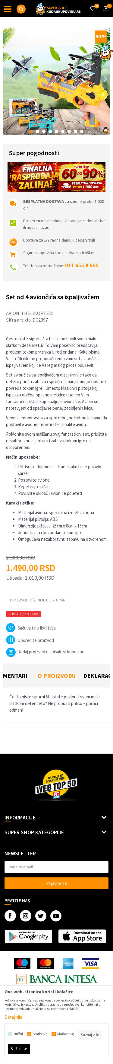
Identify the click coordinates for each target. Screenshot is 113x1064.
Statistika (40, 1034)
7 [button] (69, 131)
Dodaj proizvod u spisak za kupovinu (45, 652)
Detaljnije (13, 1017)
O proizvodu (57, 675)
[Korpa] (105, 14)
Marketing (65, 1034)
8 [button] (75, 131)
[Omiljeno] (92, 5)
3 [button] (44, 131)
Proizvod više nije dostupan (37, 600)
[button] (21, 9)
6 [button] (63, 131)
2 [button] (37, 131)
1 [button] (31, 131)
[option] (56, 81)
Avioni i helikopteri (30, 313)
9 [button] (82, 131)
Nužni (18, 1034)
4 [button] (50, 131)
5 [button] (56, 131)
